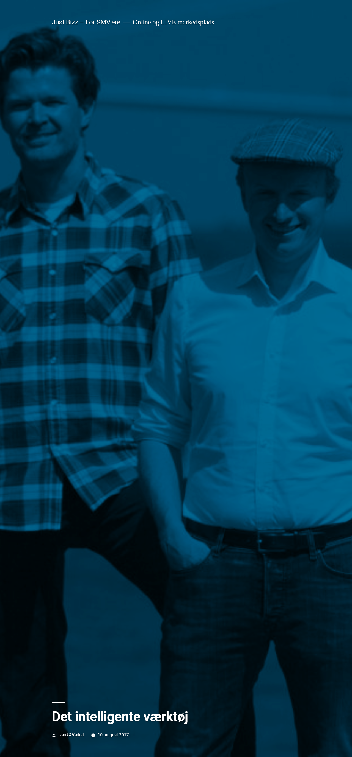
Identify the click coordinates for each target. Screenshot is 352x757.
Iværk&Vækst (71, 735)
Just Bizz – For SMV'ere (86, 22)
